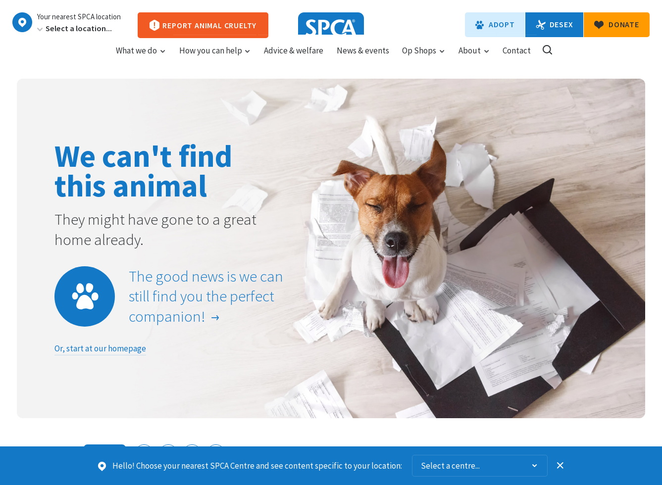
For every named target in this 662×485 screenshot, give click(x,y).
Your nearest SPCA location (79, 16)
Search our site (547, 59)
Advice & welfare (293, 59)
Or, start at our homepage (100, 348)
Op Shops (423, 59)
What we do (141, 59)
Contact (517, 59)
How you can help (215, 59)
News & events (363, 59)
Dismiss (560, 465)
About (474, 59)
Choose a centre (22, 22)
